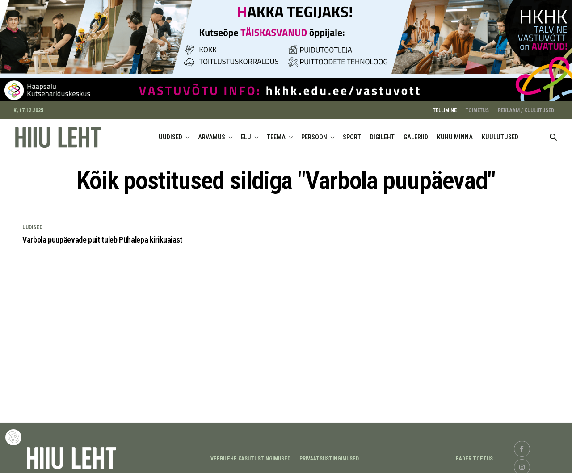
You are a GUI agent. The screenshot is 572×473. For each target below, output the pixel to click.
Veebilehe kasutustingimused (250, 455)
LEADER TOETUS (473, 455)
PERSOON (314, 133)
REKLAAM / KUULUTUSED (526, 107)
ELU (246, 133)
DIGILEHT (382, 133)
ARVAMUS (211, 133)
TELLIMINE (445, 107)
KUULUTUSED (500, 133)
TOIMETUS (477, 107)
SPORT (352, 133)
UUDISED (170, 133)
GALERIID (416, 133)
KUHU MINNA (455, 133)
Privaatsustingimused (329, 455)
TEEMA (276, 133)
